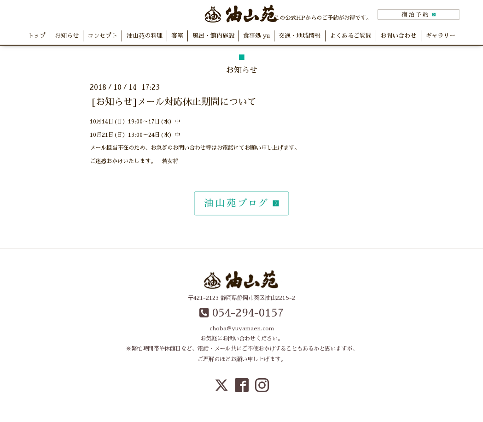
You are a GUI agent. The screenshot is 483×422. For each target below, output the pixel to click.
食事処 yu (256, 36)
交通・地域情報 (299, 36)
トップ (37, 36)
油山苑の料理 (145, 36)
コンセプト (102, 36)
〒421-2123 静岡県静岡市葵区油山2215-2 (241, 298)
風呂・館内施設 (213, 36)
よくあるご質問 (351, 36)
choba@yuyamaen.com (241, 328)
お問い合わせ (398, 36)
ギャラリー (440, 36)
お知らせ (67, 36)
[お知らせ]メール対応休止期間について (174, 101)
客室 (177, 36)
